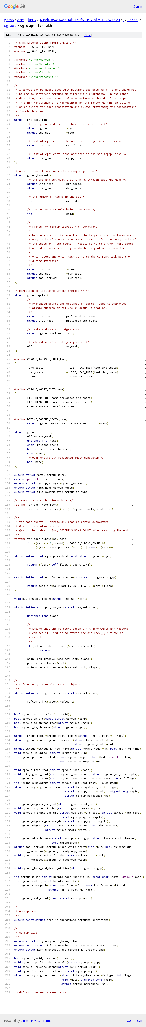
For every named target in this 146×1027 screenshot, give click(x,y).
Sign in (137, 6)
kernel (132, 19)
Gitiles (24, 1021)
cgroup (10, 25)
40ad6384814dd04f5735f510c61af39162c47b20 (80, 19)
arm (20, 19)
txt (128, 1020)
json (138, 1020)
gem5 (9, 19)
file (87, 35)
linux (32, 19)
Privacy (35, 1021)
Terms (47, 1021)
